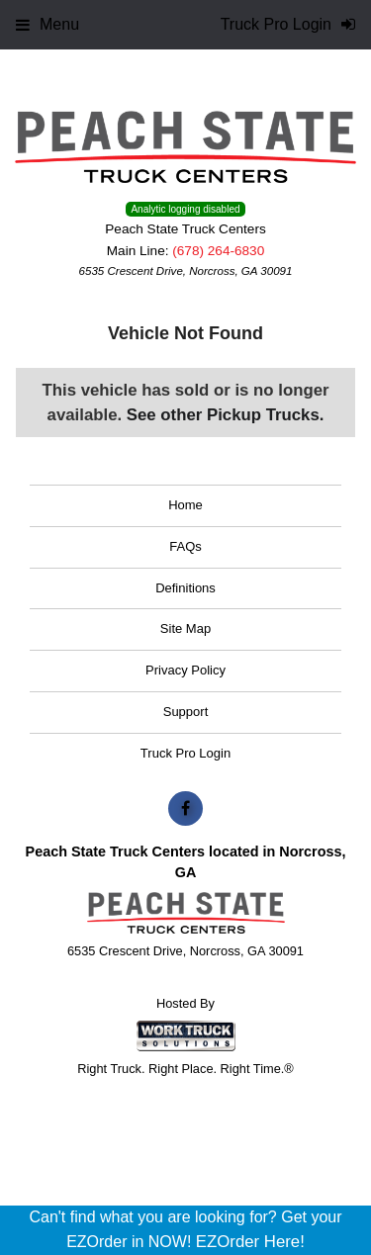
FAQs (185, 546)
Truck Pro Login (185, 753)
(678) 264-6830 (218, 250)
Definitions (185, 588)
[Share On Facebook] (185, 809)
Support (186, 711)
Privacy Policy (185, 670)
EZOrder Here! (250, 1241)
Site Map (185, 628)
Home (185, 504)
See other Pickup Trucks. (226, 414)
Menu (47, 24)
